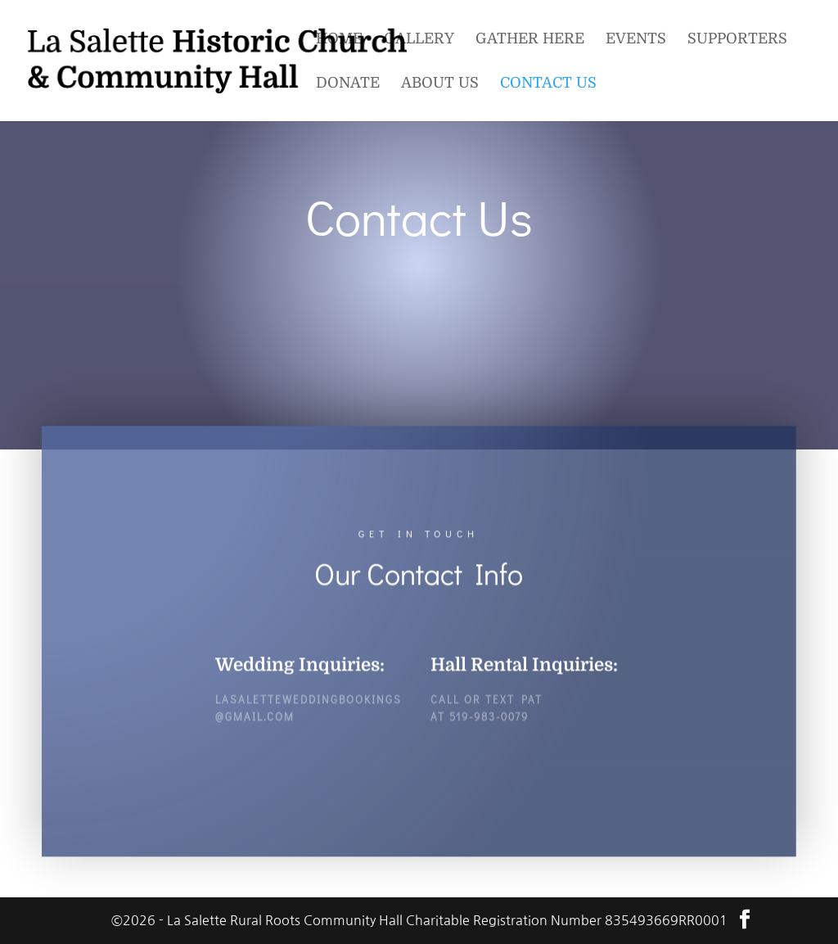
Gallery (419, 40)
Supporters (737, 40)
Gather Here (529, 40)
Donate (348, 84)
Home (339, 40)
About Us (440, 84)
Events (636, 40)
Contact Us (548, 84)
